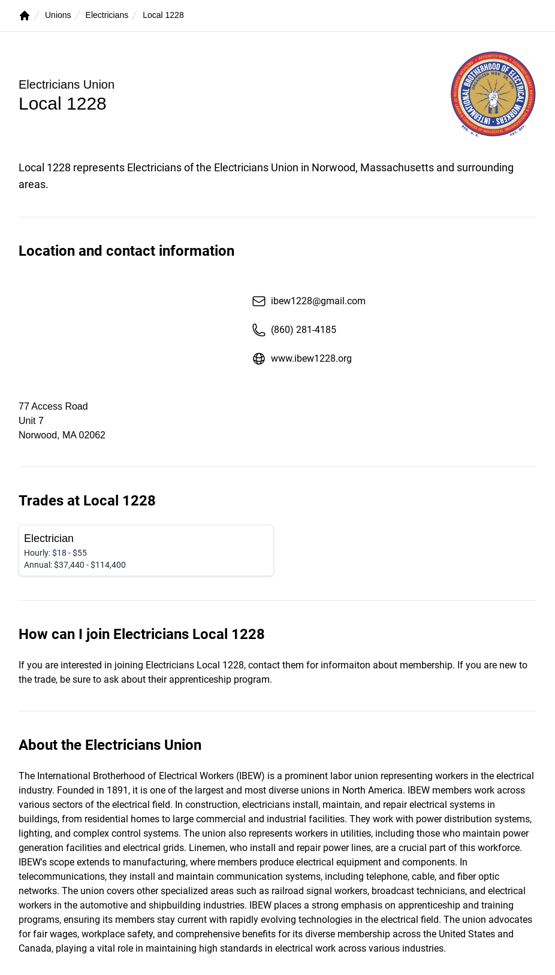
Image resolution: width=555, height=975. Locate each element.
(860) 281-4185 (294, 330)
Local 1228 (163, 15)
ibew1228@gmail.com (309, 301)
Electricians (107, 15)
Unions (58, 15)
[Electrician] (146, 550)
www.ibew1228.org (302, 359)
